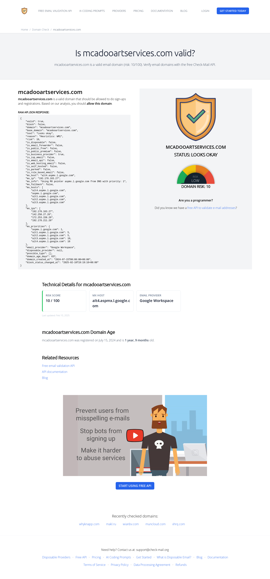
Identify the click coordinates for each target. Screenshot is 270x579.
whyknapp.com (89, 524)
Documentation (162, 11)
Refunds (181, 565)
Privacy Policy (119, 565)
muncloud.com (156, 524)
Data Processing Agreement (152, 565)
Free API (81, 557)
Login (205, 11)
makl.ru (111, 524)
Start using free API (135, 486)
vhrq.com (178, 524)
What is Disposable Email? (174, 557)
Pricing (138, 11)
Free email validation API (55, 11)
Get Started (144, 557)
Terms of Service (94, 565)
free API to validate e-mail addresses (211, 208)
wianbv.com (131, 524)
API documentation (54, 372)
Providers (119, 11)
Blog (183, 11)
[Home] (24, 11)
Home (24, 29)
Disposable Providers (56, 557)
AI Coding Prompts (92, 11)
